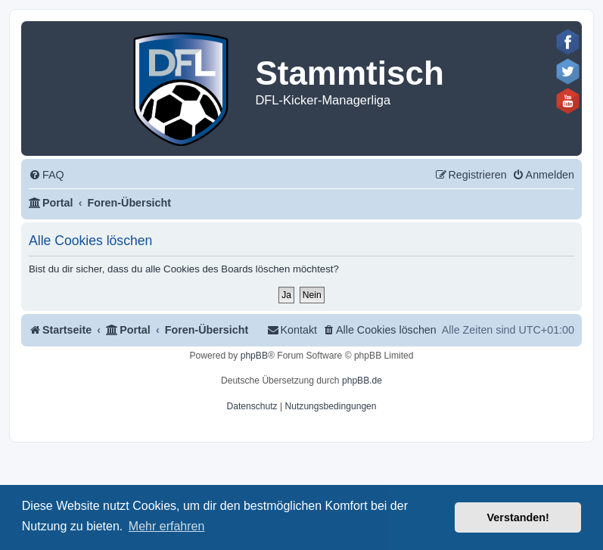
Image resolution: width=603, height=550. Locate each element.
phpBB (254, 355)
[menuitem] (46, 175)
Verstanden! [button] (518, 517)
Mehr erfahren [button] (167, 526)
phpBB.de (362, 380)
